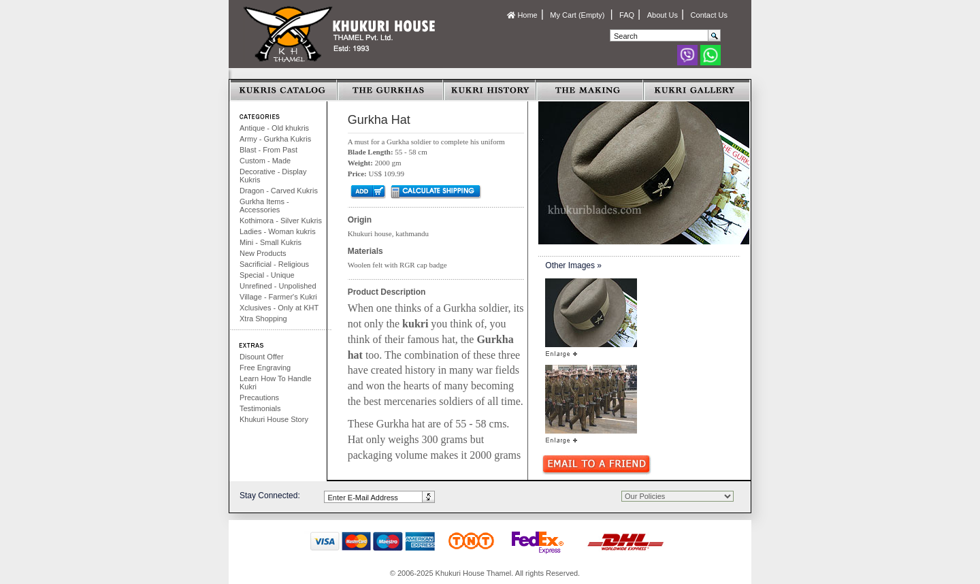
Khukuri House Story (274, 419)
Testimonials (260, 408)
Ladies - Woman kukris (278, 231)
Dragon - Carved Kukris (279, 190)
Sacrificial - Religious (274, 264)
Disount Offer (262, 357)
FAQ (626, 15)
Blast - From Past (268, 150)
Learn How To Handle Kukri (276, 382)
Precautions (259, 397)
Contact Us (709, 15)
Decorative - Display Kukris (273, 175)
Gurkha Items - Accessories (264, 205)
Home (522, 15)
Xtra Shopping (263, 318)
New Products (263, 253)
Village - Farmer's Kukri (278, 297)
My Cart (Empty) (578, 15)
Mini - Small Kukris (270, 242)
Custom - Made (265, 161)
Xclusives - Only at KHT (279, 308)
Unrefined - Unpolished (278, 286)
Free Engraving (265, 367)
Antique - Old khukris (274, 128)
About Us (662, 15)
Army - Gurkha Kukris (275, 139)
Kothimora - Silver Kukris (281, 220)
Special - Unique (267, 275)
